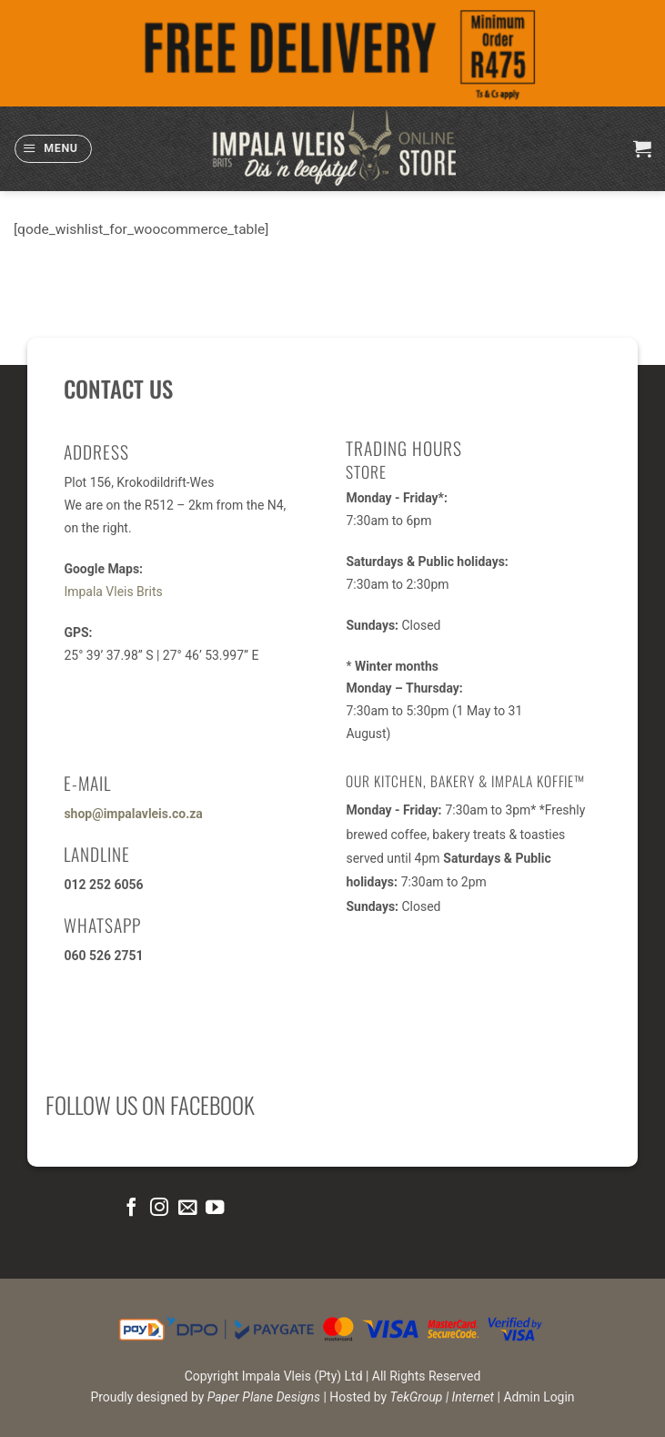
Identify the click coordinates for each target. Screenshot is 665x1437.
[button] (53, 149)
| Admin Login (536, 1397)
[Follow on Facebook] (131, 1208)
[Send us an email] (186, 1208)
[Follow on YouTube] (215, 1208)
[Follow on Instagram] (159, 1208)
